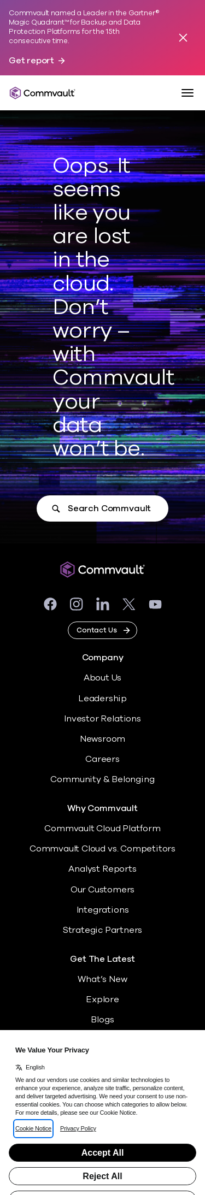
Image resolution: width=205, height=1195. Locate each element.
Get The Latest (102, 959)
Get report (31, 61)
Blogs (102, 1020)
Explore (102, 999)
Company (103, 658)
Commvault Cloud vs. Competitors (102, 849)
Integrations (103, 910)
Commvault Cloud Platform (102, 829)
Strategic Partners (103, 930)
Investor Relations (102, 719)
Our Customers (103, 890)
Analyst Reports (102, 869)
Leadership (102, 699)
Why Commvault (102, 808)
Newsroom (102, 739)
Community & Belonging (102, 779)
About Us (102, 678)
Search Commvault (109, 508)
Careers (102, 759)
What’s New (102, 979)
